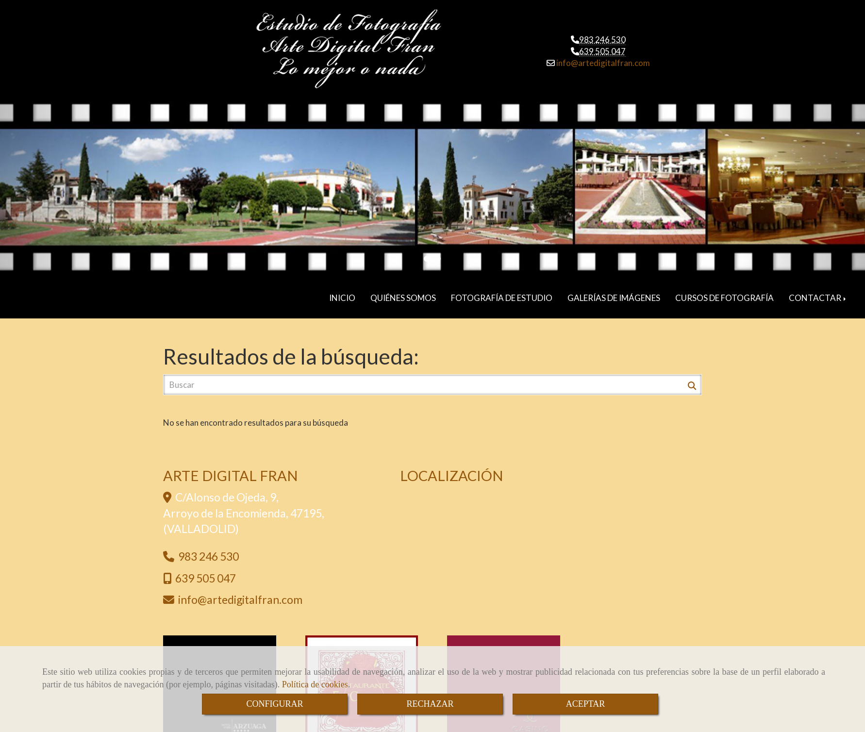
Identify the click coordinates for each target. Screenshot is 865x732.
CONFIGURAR (274, 704)
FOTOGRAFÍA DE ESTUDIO (501, 293)
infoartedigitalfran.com (602, 62)
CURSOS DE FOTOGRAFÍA (724, 293)
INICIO (342, 293)
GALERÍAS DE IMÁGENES (613, 293)
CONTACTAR (818, 293)
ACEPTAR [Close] (585, 704)
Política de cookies (315, 684)
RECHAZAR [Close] (429, 704)
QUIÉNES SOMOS (403, 293)
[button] (65, 184)
